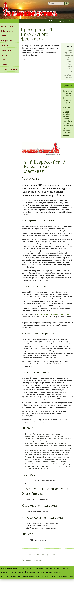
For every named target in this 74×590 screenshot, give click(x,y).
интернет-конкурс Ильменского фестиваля (52, 314)
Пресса (4, 55)
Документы (6, 50)
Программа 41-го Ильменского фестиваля (35, 556)
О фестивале (7, 31)
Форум (4, 64)
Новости (4, 45)
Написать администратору (62, 573)
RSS (38, 573)
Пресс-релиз (67, 91)
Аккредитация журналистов (66, 556)
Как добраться (7, 40)
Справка (66, 112)
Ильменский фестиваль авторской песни (29, 9)
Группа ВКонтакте (9, 69)
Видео (3, 60)
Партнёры (66, 114)
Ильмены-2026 (7, 26)
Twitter (45, 573)
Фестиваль (54, 21)
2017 (71, 21)
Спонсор (66, 135)
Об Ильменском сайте (26, 573)
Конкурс (4, 36)
